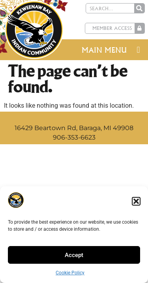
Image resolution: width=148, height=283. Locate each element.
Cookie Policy (70, 273)
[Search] (139, 8)
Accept (74, 255)
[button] (136, 201)
